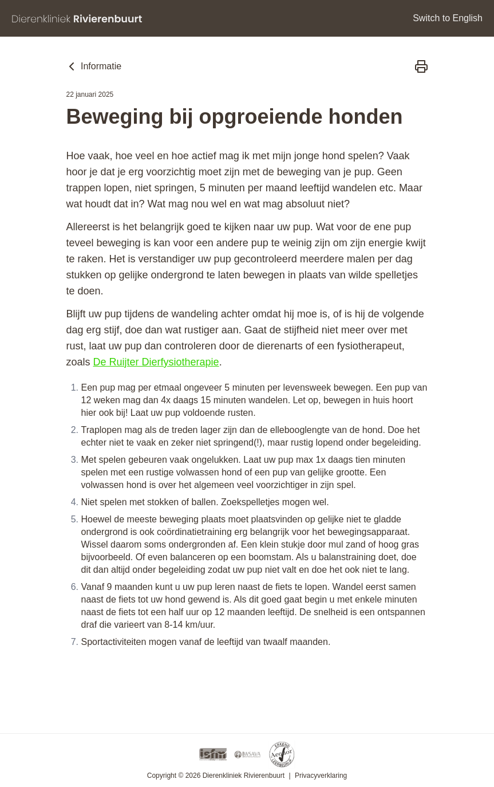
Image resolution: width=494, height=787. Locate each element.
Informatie (93, 66)
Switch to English (448, 18)
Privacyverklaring (321, 776)
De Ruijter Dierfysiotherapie (156, 362)
